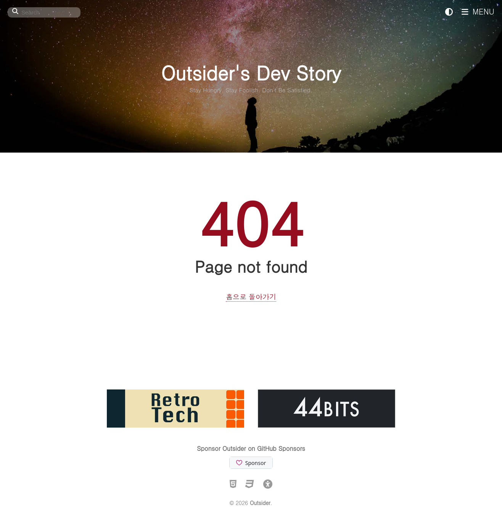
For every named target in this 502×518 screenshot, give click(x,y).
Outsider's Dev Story (251, 72)
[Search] (44, 12)
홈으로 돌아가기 (251, 296)
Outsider (260, 503)
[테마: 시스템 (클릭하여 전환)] (449, 11)
